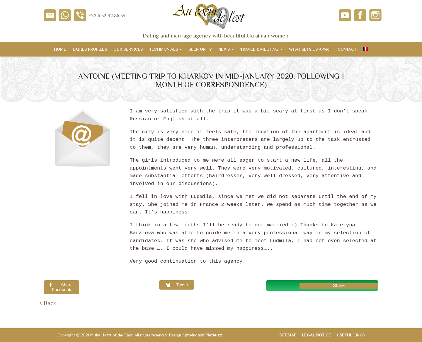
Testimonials (165, 49)
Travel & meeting (261, 49)
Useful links (351, 335)
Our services (128, 49)
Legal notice (316, 335)
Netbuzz (214, 335)
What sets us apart (310, 49)
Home (60, 49)
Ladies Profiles (90, 49)
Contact (347, 49)
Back (50, 303)
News (226, 49)
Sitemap (287, 335)
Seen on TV (200, 49)
